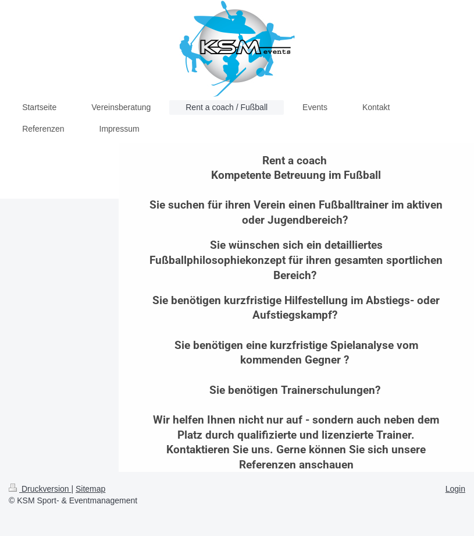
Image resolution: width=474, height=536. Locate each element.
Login (455, 488)
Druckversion (40, 488)
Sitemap (90, 488)
